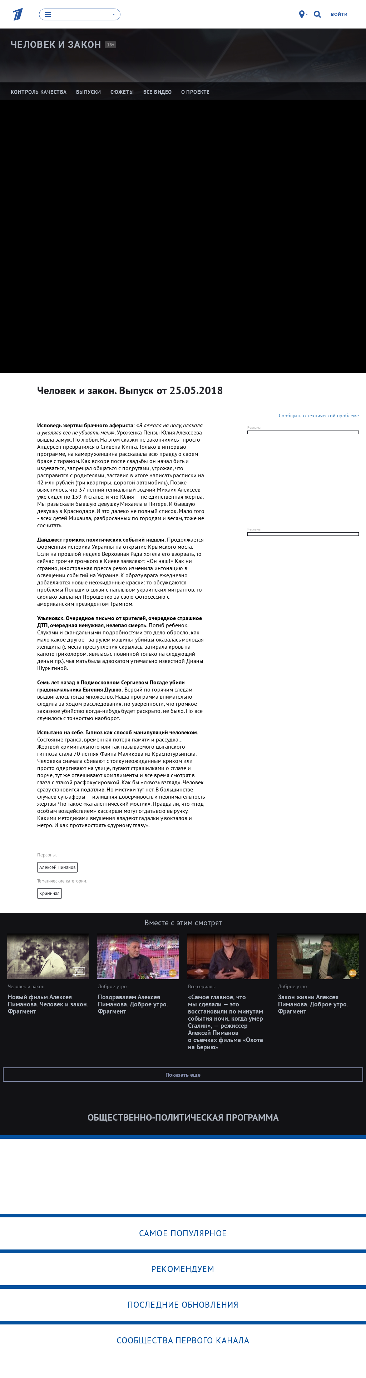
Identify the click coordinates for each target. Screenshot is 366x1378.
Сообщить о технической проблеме (319, 415)
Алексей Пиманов (57, 867)
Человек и (56, 44)
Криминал (49, 893)
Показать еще (183, 1074)
